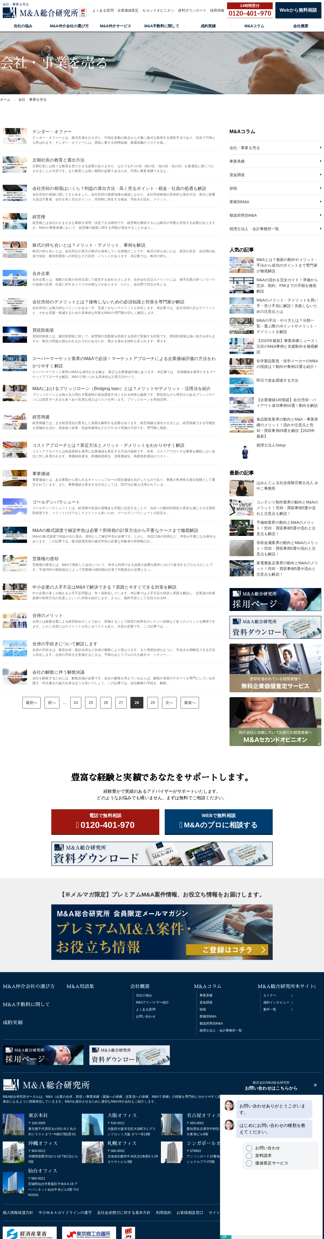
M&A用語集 (80, 986)
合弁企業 (41, 273)
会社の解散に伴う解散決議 (58, 672)
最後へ (189, 702)
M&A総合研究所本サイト (286, 986)
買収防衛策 (43, 330)
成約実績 (208, 26)
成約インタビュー (276, 1002)
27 (121, 702)
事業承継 (237, 161)
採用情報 (217, 10)
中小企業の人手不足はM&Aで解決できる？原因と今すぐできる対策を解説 (104, 587)
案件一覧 (269, 1009)
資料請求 (259, 1155)
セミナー (269, 995)
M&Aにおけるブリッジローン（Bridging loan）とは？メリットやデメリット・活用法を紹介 (121, 388)
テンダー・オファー (52, 131)
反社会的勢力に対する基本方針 (123, 1212)
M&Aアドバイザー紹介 (152, 1002)
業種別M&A (239, 202)
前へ (52, 702)
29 (153, 702)
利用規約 (163, 1212)
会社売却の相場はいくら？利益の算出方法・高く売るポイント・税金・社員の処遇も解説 (119, 188)
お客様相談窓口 (190, 1212)
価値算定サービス (267, 1163)
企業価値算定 (128, 10)
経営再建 (41, 417)
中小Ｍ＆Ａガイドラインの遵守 (65, 1212)
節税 (233, 188)
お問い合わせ (146, 1016)
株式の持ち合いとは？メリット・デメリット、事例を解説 (89, 245)
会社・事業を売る (245, 148)
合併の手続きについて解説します (65, 644)
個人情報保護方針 (18, 1212)
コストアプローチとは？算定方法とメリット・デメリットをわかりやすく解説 (108, 445)
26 (106, 702)
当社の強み (23, 26)
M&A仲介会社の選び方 (69, 26)
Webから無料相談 (298, 10)
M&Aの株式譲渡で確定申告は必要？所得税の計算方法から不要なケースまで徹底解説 (115, 530)
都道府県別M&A (243, 215)
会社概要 (300, 26)
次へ (169, 702)
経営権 (38, 216)
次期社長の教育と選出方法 (58, 160)
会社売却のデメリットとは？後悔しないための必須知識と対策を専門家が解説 (108, 302)
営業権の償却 (45, 558)
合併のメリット (47, 615)
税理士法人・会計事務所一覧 (254, 229)
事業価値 (41, 473)
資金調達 (237, 175)
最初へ (31, 702)
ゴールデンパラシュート (56, 502)
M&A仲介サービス (115, 26)
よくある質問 (103, 10)
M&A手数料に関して (162, 26)
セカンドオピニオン (158, 10)
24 (76, 702)
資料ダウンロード (192, 10)
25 (91, 702)
